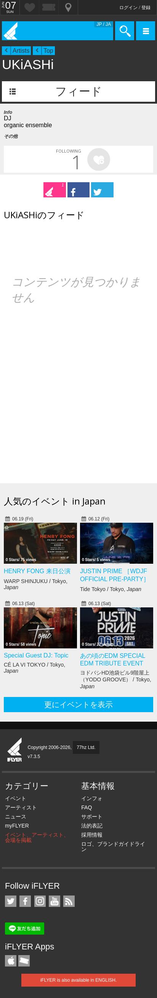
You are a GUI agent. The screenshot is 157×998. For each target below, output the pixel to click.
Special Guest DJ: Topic (36, 655)
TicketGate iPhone (24, 960)
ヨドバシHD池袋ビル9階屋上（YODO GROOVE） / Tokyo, (115, 679)
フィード (78, 91)
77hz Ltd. (86, 747)
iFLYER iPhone (10, 960)
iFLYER (14, 750)
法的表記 (92, 826)
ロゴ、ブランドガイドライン (113, 846)
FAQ (86, 807)
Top (48, 50)
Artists (21, 50)
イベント (15, 798)
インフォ (92, 798)
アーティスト (21, 807)
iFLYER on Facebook (25, 901)
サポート (92, 817)
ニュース (15, 817)
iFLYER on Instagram (40, 901)
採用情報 (92, 835)
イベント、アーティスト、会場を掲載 (37, 837)
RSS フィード (69, 901)
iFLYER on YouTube (54, 901)
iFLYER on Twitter (10, 901)
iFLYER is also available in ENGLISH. (78, 980)
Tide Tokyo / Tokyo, (110, 589)
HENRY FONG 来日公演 (37, 571)
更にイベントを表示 (78, 704)
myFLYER (17, 826)
